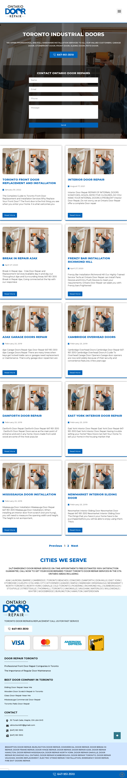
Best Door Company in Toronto (28, 679)
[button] (119, 11)
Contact (10, 712)
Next (74, 545)
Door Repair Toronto (21, 658)
